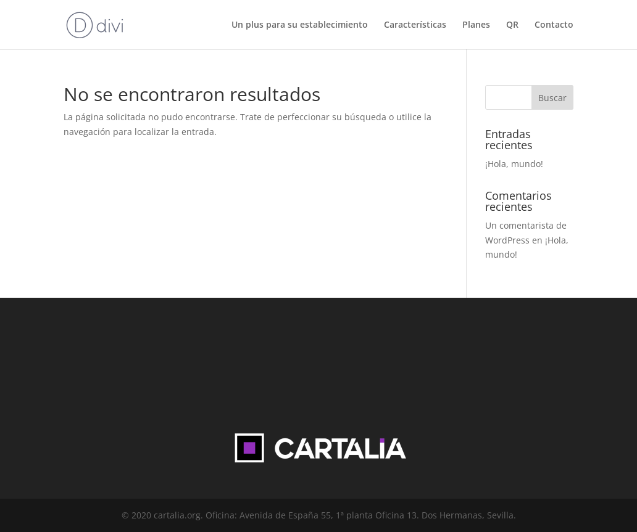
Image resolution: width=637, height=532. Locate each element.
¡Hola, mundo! (514, 164)
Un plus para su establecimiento (299, 25)
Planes (476, 25)
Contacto (554, 25)
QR (512, 25)
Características (415, 25)
